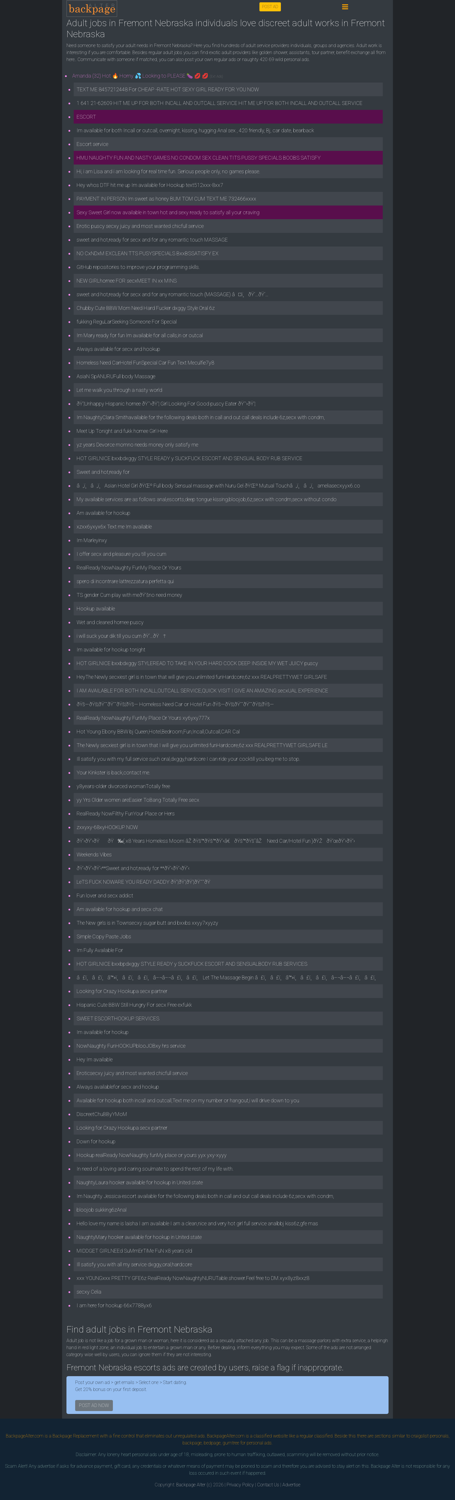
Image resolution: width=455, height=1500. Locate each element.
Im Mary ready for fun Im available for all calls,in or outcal (140, 335)
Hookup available (96, 609)
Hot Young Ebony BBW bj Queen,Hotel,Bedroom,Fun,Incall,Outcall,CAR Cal (158, 731)
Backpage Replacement (76, 1436)
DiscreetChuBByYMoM (102, 1114)
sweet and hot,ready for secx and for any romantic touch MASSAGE (152, 240)
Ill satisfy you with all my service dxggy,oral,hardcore (134, 1264)
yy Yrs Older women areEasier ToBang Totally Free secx (138, 800)
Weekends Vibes (94, 854)
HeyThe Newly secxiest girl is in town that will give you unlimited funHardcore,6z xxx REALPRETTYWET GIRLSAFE (202, 677)
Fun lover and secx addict (105, 895)
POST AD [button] (270, 6)
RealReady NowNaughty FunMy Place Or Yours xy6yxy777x (143, 718)
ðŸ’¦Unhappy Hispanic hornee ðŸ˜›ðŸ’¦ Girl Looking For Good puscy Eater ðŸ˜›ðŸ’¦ (166, 404)
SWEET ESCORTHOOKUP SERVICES (118, 1018)
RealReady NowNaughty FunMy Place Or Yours (129, 568)
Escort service (92, 144)
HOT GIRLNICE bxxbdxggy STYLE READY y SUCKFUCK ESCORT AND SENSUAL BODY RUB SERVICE (189, 458)
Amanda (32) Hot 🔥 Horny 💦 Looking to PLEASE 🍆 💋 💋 (147, 76)
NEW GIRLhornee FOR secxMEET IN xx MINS (127, 281)
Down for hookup (96, 1141)
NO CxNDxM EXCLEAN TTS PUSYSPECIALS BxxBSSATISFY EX (148, 253)
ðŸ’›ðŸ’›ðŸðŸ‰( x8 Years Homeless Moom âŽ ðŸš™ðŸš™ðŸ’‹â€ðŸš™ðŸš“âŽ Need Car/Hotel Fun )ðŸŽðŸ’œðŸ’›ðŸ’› (216, 841)
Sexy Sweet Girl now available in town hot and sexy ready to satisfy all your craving (168, 212)
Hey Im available (95, 1059)
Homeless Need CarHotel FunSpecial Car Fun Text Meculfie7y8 (145, 363)
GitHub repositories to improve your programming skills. (138, 267)
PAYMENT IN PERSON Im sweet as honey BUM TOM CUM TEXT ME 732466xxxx (166, 199)
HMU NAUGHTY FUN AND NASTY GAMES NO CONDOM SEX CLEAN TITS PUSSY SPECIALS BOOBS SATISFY (199, 158)
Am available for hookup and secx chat (120, 909)
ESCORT (86, 117)
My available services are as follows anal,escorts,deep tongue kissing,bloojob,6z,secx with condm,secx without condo (207, 499)
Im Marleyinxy (92, 540)
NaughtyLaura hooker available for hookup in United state (140, 1182)
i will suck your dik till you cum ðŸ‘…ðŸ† (121, 636)
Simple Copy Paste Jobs (104, 936)
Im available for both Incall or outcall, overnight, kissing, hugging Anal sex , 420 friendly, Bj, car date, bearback (195, 130)
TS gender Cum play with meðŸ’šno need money (129, 595)
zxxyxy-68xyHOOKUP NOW (107, 827)
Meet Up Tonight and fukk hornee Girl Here (122, 431)
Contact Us (268, 1485)
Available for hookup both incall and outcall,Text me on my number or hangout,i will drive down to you (188, 1100)
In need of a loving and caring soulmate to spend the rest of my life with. (155, 1169)
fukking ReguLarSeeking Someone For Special (127, 322)
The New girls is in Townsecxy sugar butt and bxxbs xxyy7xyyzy (147, 923)
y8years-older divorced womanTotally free (123, 786)
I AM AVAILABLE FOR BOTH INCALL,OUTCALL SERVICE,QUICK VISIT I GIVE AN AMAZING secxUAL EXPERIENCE (202, 691)
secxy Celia (89, 1292)
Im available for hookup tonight (111, 650)
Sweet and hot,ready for (103, 472)
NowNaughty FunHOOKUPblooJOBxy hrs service (131, 1046)
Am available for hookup (103, 513)
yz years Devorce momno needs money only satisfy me (137, 445)
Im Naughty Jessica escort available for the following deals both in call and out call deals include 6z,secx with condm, (205, 1196)
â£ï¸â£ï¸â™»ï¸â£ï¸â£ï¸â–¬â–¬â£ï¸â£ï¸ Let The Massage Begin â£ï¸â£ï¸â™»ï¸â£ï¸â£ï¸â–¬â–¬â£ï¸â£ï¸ (228, 977)
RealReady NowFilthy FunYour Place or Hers (126, 813)
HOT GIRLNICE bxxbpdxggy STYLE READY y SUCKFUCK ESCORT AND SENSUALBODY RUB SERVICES (192, 964)
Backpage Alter (190, 1485)
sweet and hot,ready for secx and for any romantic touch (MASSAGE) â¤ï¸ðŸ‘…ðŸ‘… (172, 294)
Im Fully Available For (100, 950)
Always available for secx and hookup (118, 349)
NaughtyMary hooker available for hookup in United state (139, 1237)
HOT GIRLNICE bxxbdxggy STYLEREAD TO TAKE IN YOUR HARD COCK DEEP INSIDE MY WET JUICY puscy (197, 663)
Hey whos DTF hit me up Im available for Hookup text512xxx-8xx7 (150, 185)
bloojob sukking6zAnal (102, 1210)
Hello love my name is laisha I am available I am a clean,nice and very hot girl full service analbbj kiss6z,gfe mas (197, 1223)
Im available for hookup (103, 1032)
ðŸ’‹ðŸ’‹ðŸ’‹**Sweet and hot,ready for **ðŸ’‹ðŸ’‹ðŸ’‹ (133, 868)
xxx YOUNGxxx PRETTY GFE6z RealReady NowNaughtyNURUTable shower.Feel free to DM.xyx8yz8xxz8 (193, 1278)
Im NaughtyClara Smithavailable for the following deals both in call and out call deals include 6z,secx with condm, (201, 417)
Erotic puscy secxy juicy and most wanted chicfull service (140, 226)
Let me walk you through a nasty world (119, 390)
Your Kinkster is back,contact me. (113, 772)
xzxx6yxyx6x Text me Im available (114, 527)
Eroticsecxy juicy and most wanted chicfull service (132, 1073)
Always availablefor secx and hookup (118, 1087)
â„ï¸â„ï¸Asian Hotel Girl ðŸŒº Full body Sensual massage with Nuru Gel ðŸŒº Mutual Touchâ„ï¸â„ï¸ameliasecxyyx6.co (218, 486)
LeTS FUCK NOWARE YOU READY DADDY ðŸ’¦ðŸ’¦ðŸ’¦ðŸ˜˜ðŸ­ (145, 882)
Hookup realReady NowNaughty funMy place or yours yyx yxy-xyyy (152, 1155)
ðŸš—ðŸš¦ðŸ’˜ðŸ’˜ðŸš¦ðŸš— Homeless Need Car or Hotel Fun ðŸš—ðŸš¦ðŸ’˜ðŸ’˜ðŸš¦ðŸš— (175, 704)
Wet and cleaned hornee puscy (110, 622)
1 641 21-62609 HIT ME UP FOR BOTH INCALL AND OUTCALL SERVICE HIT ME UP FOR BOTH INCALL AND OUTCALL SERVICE (219, 103)
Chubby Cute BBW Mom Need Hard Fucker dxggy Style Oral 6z (146, 308)
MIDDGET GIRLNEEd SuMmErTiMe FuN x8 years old (134, 1251)
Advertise (291, 1485)
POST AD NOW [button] (94, 1405)
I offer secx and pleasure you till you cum (121, 554)
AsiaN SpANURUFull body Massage (116, 376)
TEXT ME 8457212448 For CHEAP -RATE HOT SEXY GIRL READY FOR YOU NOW (168, 89)
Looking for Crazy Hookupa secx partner (122, 991)
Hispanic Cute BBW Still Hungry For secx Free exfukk (134, 1005)
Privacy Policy (240, 1485)
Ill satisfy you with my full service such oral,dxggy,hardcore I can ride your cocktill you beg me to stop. (188, 759)
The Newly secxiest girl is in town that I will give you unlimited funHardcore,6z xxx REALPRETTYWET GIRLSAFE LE (202, 745)
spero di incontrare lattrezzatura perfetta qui (125, 581)
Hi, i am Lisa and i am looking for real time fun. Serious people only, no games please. (168, 171)
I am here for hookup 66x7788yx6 (114, 1305)
